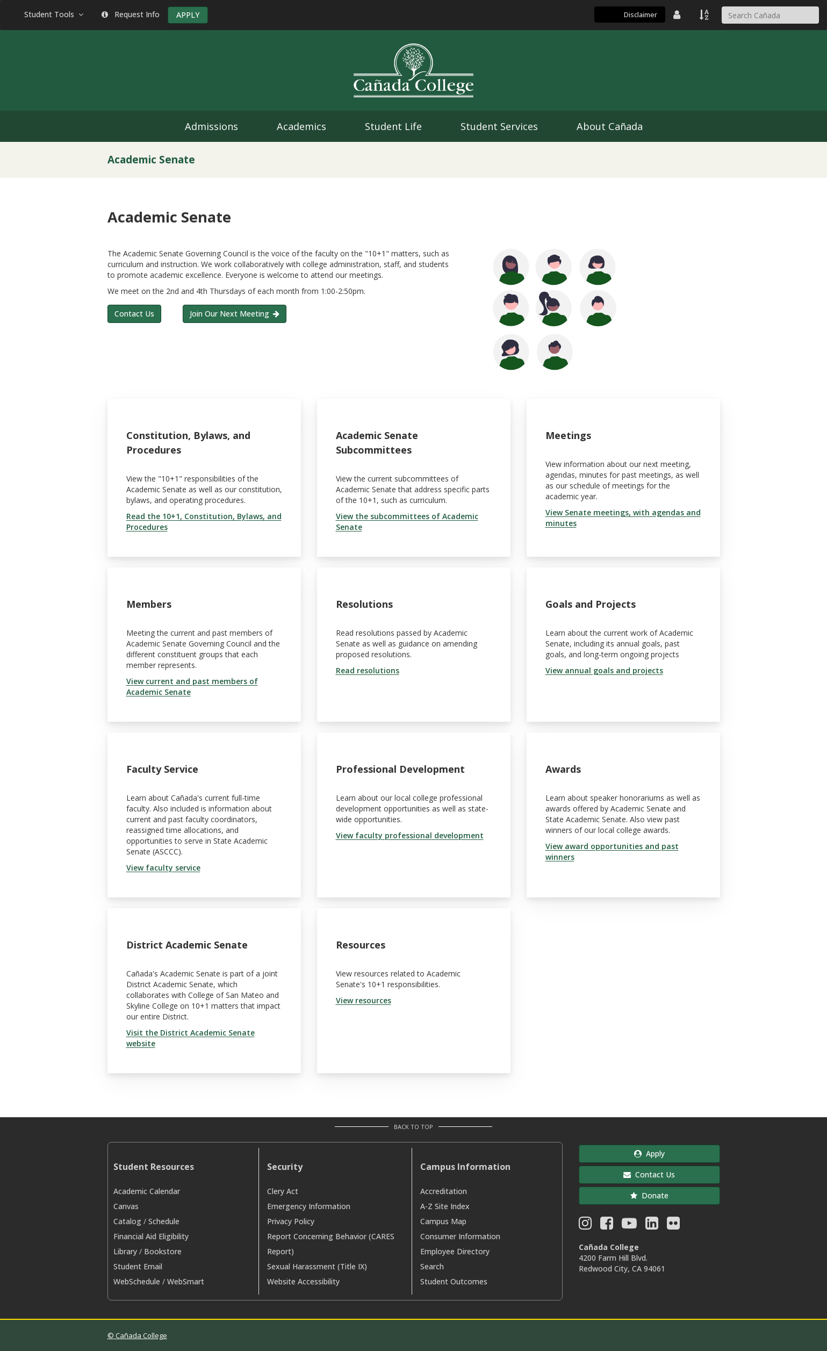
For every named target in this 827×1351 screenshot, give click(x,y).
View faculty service (163, 868)
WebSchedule (136, 1281)
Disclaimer (640, 14)
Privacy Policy (290, 1221)
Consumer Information (460, 1236)
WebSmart (185, 1281)
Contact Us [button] (649, 1174)
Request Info (131, 14)
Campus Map (443, 1221)
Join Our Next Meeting (229, 313)
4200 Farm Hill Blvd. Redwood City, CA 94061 (622, 1263)
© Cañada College (137, 1335)
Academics (301, 126)
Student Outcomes (453, 1281)
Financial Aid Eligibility (151, 1236)
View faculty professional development (410, 835)
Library (125, 1251)
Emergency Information (308, 1206)
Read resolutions (367, 670)
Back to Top (413, 1127)
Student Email (137, 1266)
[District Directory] (678, 14)
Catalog (127, 1221)
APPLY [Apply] (187, 15)
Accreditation (443, 1191)
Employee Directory (455, 1251)
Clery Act (282, 1191)
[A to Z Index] (705, 14)
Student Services (499, 126)
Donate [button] (649, 1195)
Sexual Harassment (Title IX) (317, 1266)
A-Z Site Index (445, 1206)
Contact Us (134, 313)
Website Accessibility (303, 1281)
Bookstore (163, 1251)
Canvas (126, 1206)
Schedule (163, 1221)
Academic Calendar (146, 1191)
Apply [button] (649, 1153)
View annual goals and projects (604, 670)
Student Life (393, 126)
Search (432, 1266)
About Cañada (610, 126)
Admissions (211, 126)
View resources (363, 1000)
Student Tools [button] (54, 14)
